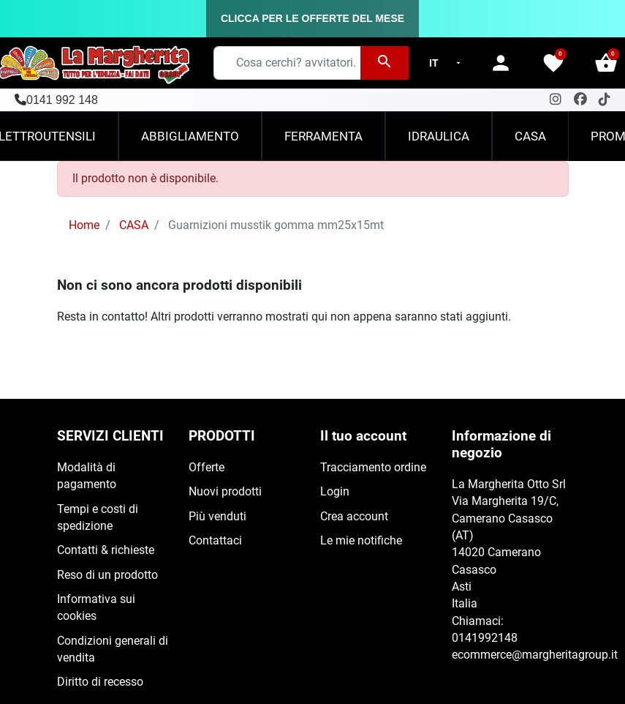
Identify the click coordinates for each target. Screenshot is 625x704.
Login (334, 491)
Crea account (354, 516)
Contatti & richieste (105, 550)
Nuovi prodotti (225, 491)
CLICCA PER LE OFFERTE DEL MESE (312, 18)
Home (84, 225)
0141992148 (485, 638)
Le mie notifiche (361, 540)
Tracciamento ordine (373, 467)
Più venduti (217, 516)
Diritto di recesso (100, 682)
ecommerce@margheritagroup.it (535, 655)
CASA (133, 225)
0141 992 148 (62, 100)
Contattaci (215, 540)
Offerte (206, 467)
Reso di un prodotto (107, 575)
